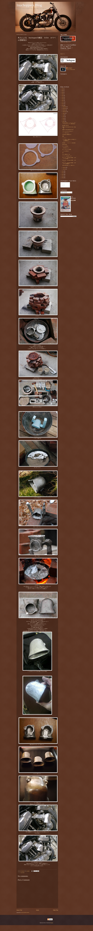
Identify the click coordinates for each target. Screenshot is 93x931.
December (64, 106)
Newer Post (19, 910)
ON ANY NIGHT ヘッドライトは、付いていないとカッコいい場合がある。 (69, 123)
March (64, 121)
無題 (63, 136)
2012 (63, 174)
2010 (63, 177)
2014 (63, 171)
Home (37, 910)
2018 (63, 100)
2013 (63, 172)
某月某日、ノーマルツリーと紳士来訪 (68, 142)
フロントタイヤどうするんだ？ (67, 131)
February (64, 167)
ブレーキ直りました (65, 132)
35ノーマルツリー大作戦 (66, 149)
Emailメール (62, 53)
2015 (63, 105)
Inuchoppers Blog (29, 5)
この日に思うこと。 (65, 147)
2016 (63, 103)
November (64, 108)
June (63, 116)
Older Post (55, 910)
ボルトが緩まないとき (66, 154)
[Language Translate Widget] (66, 192)
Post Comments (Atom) (25, 912)
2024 (63, 90)
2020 (63, 97)
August (64, 113)
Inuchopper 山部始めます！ (67, 134)
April (63, 119)
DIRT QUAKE (64, 144)
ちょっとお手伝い (65, 146)
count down (22, 872)
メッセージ (64, 137)
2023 (63, 92)
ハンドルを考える (65, 151)
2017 (63, 102)
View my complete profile (70, 69)
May (63, 118)
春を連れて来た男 (65, 125)
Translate (67, 193)
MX (62, 152)
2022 (63, 93)
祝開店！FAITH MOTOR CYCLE (67, 129)
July (63, 114)
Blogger (51, 922)
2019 (63, 98)
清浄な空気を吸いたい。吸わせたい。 (68, 165)
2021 (63, 95)
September (64, 111)
